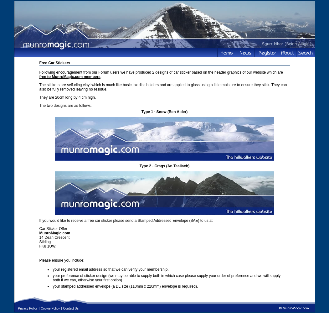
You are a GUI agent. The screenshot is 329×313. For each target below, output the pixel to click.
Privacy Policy (28, 308)
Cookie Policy (50, 308)
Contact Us (71, 308)
